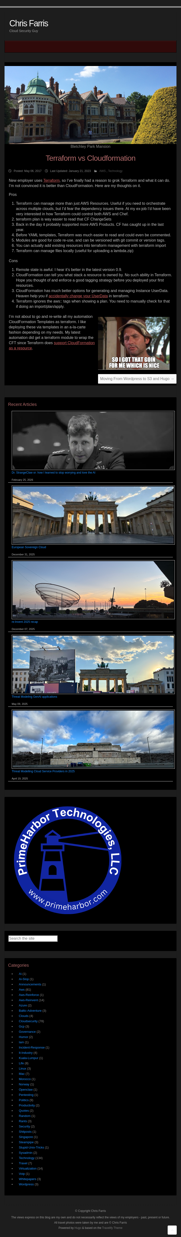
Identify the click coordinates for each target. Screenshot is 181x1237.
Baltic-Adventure (30, 1010)
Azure (23, 1005)
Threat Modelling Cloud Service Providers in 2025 (43, 771)
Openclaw (26, 1089)
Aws (22, 989)
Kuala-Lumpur (28, 1058)
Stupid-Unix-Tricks (31, 1147)
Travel (23, 1163)
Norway (24, 1084)
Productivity (27, 1105)
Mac (22, 1074)
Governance (27, 1031)
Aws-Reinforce (29, 995)
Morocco (25, 1079)
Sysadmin (25, 1152)
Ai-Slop (24, 979)
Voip (22, 1174)
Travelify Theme (112, 1228)
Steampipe (26, 1142)
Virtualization (27, 1168)
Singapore (26, 1137)
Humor (23, 1037)
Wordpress (26, 1184)
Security (24, 1126)
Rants (23, 1121)
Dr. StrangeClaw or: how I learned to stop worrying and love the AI (53, 472)
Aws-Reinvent (28, 1000)
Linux (22, 1068)
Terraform (51, 180)
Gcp (22, 1026)
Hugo (77, 1228)
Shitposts (25, 1131)
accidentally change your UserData (78, 296)
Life (21, 1063)
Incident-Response (32, 1047)
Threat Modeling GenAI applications (34, 696)
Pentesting (26, 1095)
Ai (20, 974)
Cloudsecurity (28, 1021)
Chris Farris (28, 23)
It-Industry (26, 1053)
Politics (24, 1100)
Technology (115, 171)
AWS (102, 171)
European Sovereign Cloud (29, 547)
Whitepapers (27, 1179)
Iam (21, 1042)
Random (25, 1116)
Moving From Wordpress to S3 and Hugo (137, 379)
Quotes (24, 1110)
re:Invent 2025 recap (25, 622)
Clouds (23, 1016)
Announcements (30, 984)
